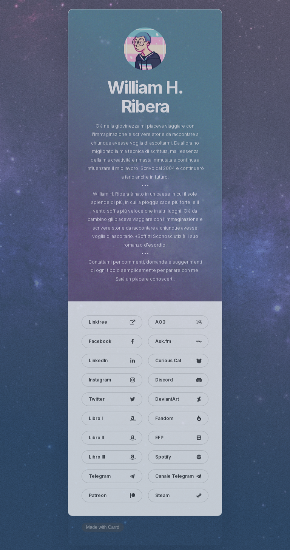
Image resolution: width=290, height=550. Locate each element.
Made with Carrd (102, 528)
